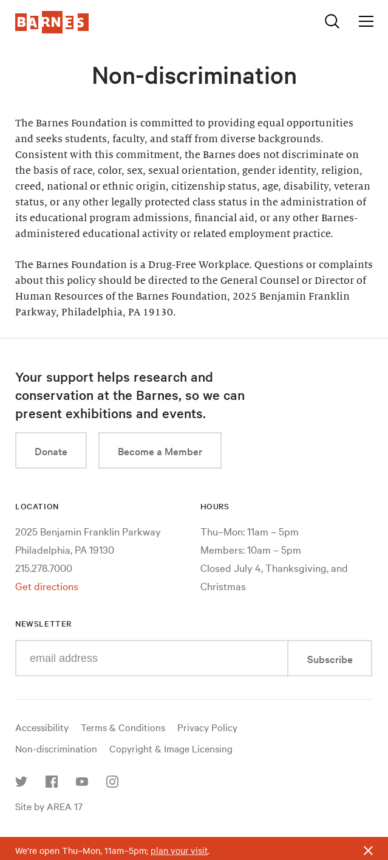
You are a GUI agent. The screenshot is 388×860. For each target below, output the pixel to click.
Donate (51, 451)
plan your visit (179, 850)
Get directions (46, 586)
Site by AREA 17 (49, 806)
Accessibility (42, 727)
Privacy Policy (207, 727)
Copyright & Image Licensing (171, 748)
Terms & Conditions (123, 727)
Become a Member (160, 451)
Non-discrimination (56, 748)
